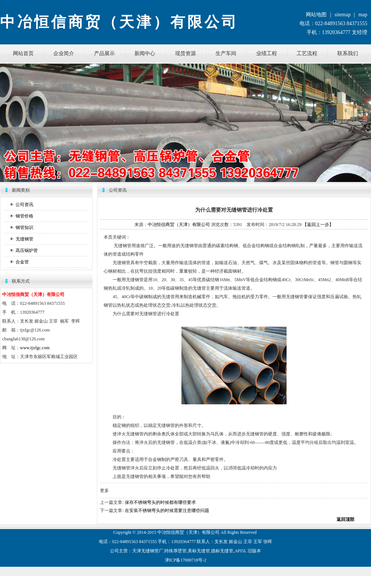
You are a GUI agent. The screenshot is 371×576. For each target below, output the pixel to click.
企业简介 (63, 53)
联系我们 (347, 53)
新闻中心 (144, 53)
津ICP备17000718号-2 (186, 560)
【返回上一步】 (318, 224)
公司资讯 (24, 204)
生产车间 (225, 53)
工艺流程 (307, 53)
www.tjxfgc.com (35, 347)
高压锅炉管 (27, 250)
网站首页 (23, 53)
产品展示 (104, 53)
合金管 (22, 262)
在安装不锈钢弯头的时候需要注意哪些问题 (167, 510)
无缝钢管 (24, 239)
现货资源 (185, 53)
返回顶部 (345, 519)
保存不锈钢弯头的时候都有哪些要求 (160, 502)
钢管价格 (24, 216)
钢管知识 (24, 227)
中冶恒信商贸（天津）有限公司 (179, 224)
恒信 (170, 532)
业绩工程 (266, 53)
